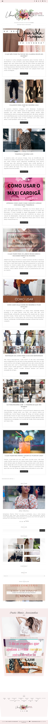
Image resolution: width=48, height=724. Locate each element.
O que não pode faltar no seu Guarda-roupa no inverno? (24, 55)
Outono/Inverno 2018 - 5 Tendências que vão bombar (24, 405)
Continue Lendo (24, 73)
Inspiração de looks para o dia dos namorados (24, 356)
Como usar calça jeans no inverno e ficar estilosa (24, 306)
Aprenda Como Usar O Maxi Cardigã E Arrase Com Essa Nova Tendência (24, 204)
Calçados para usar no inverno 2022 (24, 105)
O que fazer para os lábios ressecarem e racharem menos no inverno (24, 255)
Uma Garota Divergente (12, 721)
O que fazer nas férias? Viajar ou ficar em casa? (24, 455)
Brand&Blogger (36, 721)
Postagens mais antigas (8, 478)
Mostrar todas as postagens (24, 24)
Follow (27, 521)
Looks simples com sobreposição (24, 550)
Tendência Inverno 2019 (24, 154)
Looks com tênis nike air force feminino (24, 592)
